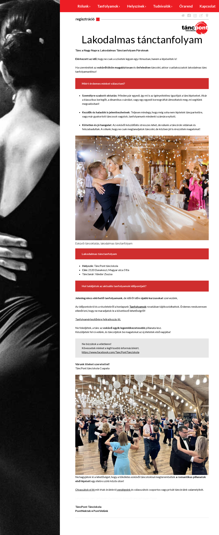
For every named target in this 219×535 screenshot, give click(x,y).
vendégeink (124, 489)
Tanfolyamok (108, 6)
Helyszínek (136, 6)
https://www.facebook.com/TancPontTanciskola (110, 352)
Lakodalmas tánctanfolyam (142, 39)
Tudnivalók (162, 6)
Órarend (186, 6)
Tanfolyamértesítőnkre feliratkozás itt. (98, 319)
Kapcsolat (207, 6)
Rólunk (84, 6)
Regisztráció (85, 19)
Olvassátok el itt (85, 489)
